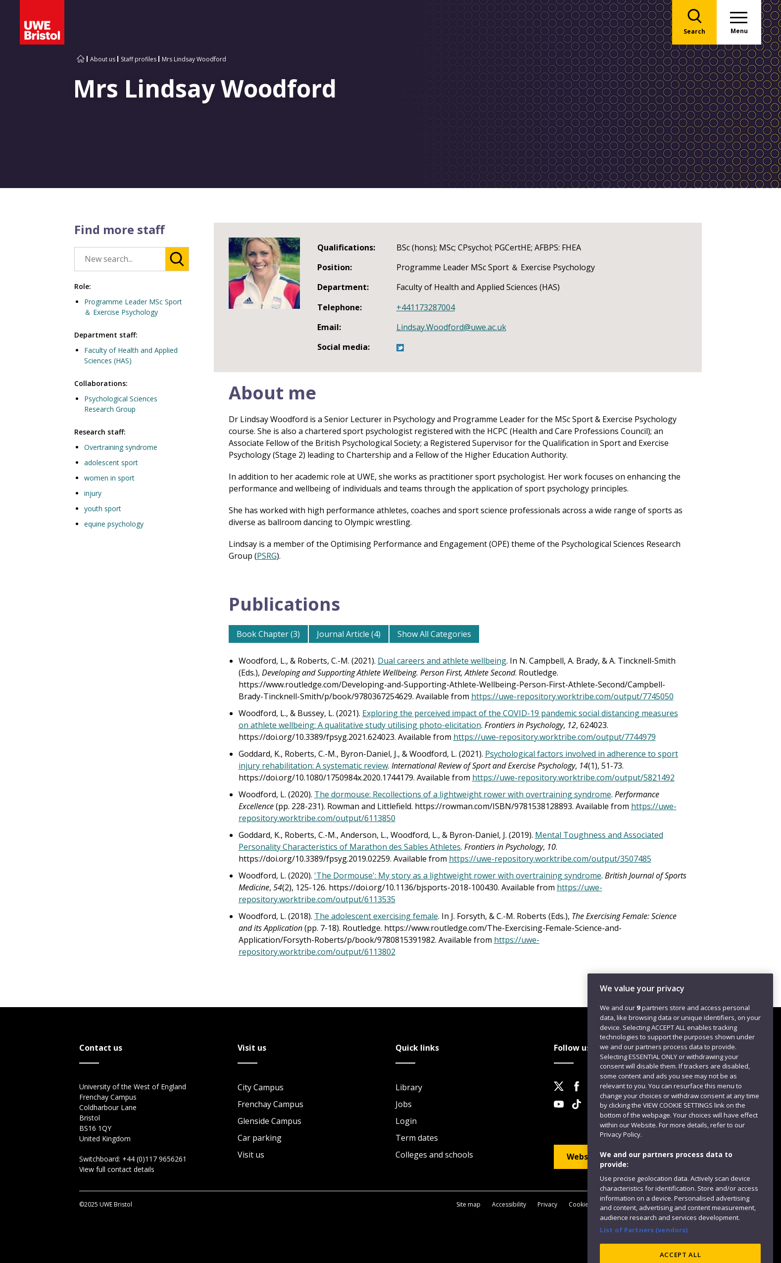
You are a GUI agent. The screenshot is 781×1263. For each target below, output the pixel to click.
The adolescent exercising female (376, 916)
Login (406, 1121)
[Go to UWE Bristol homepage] (81, 59)
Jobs (403, 1104)
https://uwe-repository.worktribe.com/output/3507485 (550, 858)
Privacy (547, 1204)
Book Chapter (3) (268, 634)
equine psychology (114, 524)
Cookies (580, 1204)
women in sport (109, 478)
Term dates (416, 1137)
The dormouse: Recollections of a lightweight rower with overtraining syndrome (462, 794)
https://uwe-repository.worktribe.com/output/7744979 (554, 736)
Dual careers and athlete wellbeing (442, 660)
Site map (468, 1204)
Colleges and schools (434, 1154)
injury (92, 493)
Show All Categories (434, 634)
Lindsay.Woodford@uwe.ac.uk (451, 327)
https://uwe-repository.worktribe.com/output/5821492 (573, 777)
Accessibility (509, 1204)
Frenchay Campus (270, 1104)
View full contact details (116, 1169)
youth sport (102, 508)
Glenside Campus (269, 1121)
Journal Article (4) (349, 634)
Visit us (251, 1154)
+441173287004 (425, 307)
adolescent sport (111, 462)
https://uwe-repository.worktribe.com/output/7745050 (572, 696)
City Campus (261, 1087)
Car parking (260, 1137)
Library (408, 1087)
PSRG (267, 555)
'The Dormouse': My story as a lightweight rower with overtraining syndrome (457, 875)
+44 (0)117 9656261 (154, 1159)
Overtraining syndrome (120, 447)
